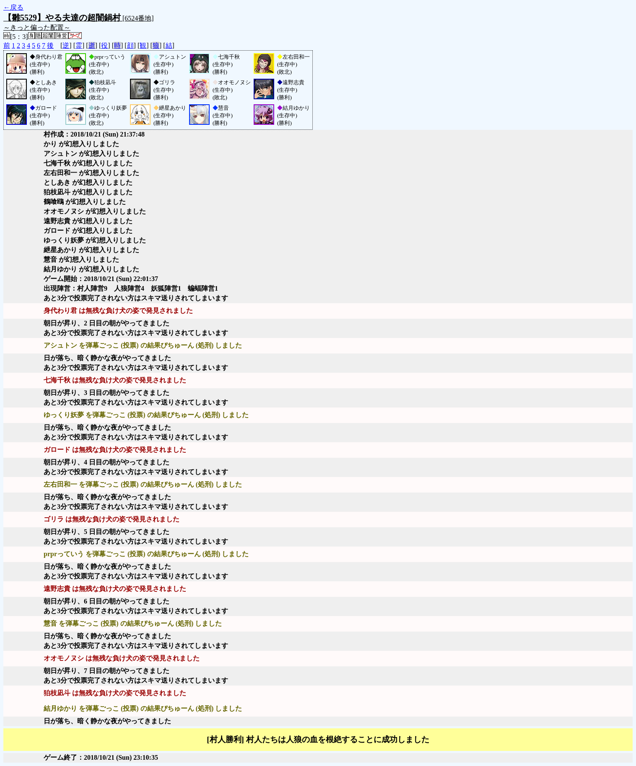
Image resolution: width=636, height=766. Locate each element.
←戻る (13, 7)
